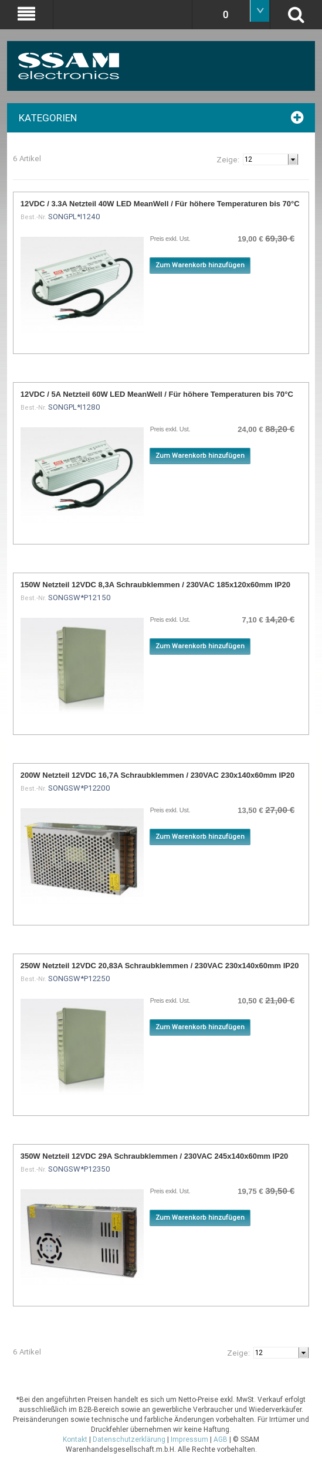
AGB (220, 1439)
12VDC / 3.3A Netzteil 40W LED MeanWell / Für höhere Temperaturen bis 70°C (160, 203)
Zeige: (227, 159)
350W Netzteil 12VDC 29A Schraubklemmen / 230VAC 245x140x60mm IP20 (155, 1156)
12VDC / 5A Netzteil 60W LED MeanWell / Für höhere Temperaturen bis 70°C (157, 394)
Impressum (189, 1439)
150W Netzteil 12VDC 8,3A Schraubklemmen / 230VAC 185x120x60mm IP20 (155, 584)
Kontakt (75, 1439)
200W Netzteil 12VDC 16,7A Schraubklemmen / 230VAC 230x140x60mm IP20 (158, 775)
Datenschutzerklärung (129, 1439)
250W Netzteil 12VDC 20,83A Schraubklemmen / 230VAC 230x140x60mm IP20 (160, 965)
